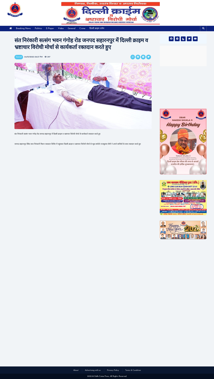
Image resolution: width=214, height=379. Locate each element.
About (76, 370)
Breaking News (23, 28)
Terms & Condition (133, 370)
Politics (38, 28)
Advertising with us (93, 370)
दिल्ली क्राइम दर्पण (96, 28)
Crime (82, 28)
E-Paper (50, 28)
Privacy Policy (113, 370)
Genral (19, 57)
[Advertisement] (183, 87)
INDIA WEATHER (183, 56)
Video (61, 28)
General (71, 28)
